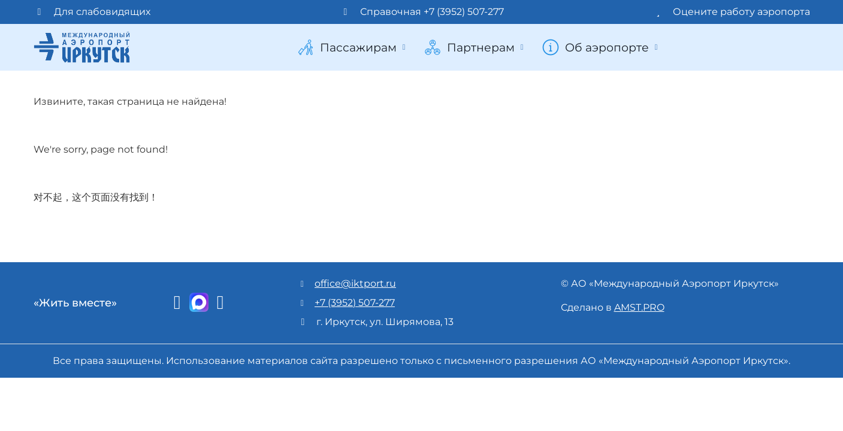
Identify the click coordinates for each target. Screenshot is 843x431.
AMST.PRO (639, 307)
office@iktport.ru (355, 283)
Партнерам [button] (475, 47)
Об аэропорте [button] (601, 47)
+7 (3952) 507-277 (355, 302)
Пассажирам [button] (352, 47)
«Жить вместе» (75, 302)
